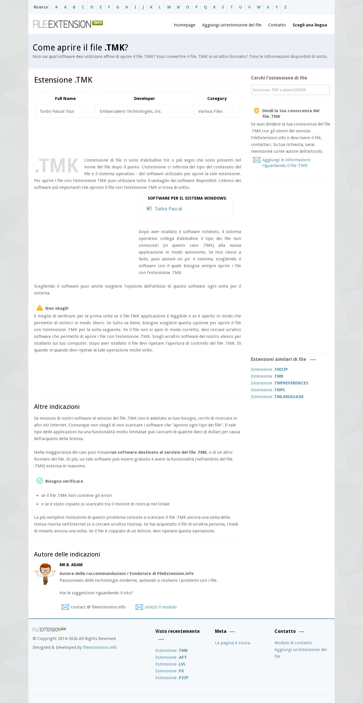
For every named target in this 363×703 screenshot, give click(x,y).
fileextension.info (100, 647)
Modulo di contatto (293, 642)
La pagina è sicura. (233, 642)
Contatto (277, 25)
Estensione (269, 369)
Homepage (184, 25)
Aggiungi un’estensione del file (231, 25)
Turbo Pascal (168, 209)
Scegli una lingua (310, 25)
